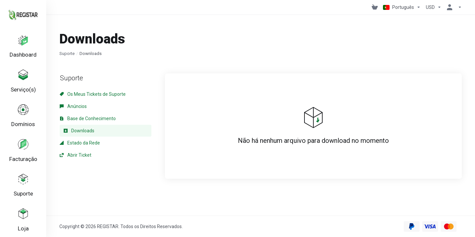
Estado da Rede (80, 142)
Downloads (79, 130)
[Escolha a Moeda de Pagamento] (433, 7)
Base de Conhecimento (88, 118)
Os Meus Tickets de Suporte (93, 94)
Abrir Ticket (75, 155)
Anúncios (73, 106)
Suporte (67, 53)
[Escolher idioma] (401, 7)
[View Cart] (374, 7)
